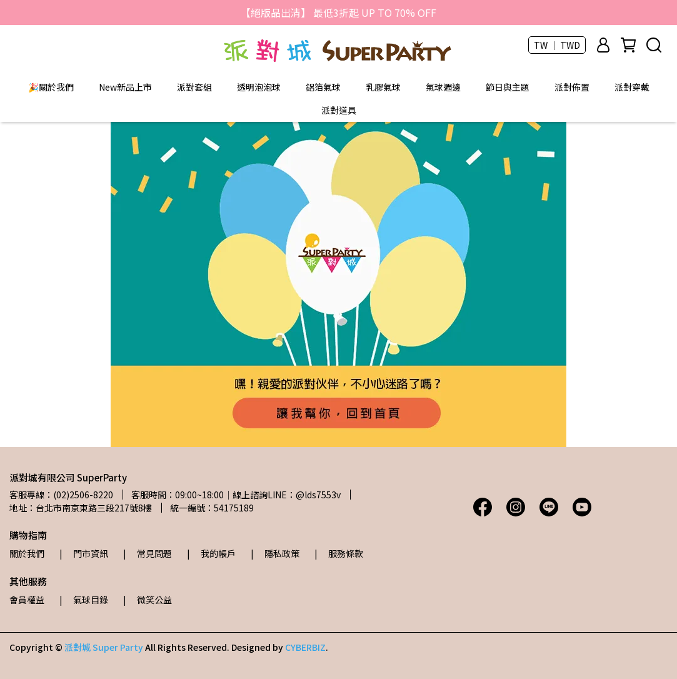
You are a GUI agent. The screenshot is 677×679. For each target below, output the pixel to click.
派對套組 (194, 87)
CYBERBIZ (305, 647)
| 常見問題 (147, 553)
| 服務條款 (338, 553)
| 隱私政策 (275, 553)
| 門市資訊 (83, 553)
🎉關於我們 (51, 87)
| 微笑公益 (147, 599)
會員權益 (26, 599)
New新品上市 (125, 87)
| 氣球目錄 (83, 599)
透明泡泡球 (259, 87)
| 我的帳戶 (211, 553)
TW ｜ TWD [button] (557, 45)
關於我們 (26, 553)
